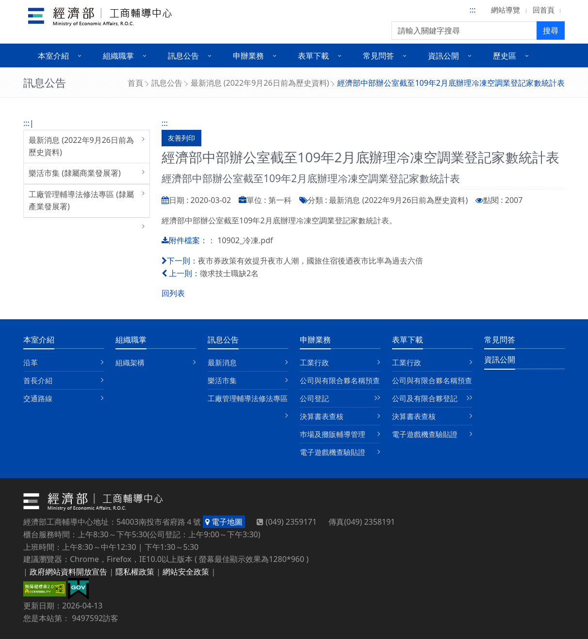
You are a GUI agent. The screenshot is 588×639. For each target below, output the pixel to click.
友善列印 (181, 137)
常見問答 (499, 339)
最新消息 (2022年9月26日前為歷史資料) (260, 83)
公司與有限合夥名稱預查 (340, 380)
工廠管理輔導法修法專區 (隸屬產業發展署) (81, 200)
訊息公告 (166, 83)
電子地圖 (224, 521)
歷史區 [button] (504, 55)
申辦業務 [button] (248, 55)
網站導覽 (505, 10)
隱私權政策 (134, 571)
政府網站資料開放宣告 (68, 571)
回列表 (173, 293)
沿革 (30, 362)
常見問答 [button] (378, 55)
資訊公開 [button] (443, 55)
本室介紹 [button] (53, 55)
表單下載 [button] (313, 55)
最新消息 (222, 362)
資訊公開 (499, 359)
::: (473, 9)
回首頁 (544, 10)
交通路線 (37, 398)
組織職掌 (131, 339)
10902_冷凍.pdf (245, 240)
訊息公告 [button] (183, 55)
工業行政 (314, 362)
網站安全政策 (186, 571)
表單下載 (407, 339)
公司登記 (314, 398)
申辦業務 (315, 339)
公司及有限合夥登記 (424, 398)
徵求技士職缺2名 (229, 273)
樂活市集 (222, 380)
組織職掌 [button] (118, 55)
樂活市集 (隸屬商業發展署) (75, 173)
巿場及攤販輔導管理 (332, 434)
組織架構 (130, 362)
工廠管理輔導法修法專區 (248, 398)
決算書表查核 (321, 416)
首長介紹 (37, 380)
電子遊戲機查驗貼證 (332, 452)
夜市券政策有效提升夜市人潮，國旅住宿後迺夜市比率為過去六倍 (310, 260)
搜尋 (550, 30)
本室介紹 (38, 339)
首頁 (135, 83)
